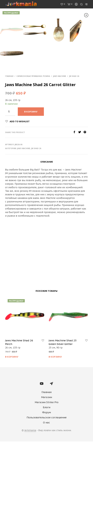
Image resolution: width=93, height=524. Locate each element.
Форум (46, 494)
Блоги (46, 489)
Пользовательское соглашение (47, 500)
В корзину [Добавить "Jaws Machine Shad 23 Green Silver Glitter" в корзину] (55, 439)
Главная (9, 159)
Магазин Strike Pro (46, 484)
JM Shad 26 (74, 159)
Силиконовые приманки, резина (33, 159)
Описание (46, 244)
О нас (46, 505)
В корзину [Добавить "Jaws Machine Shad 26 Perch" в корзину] (11, 439)
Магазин (46, 479)
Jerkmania (30, 513)
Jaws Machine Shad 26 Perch (19, 424)
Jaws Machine (59, 159)
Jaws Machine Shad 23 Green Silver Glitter (63, 424)
